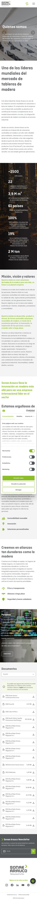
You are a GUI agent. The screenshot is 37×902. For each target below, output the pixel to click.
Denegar (18, 490)
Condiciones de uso (12, 895)
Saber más (7, 654)
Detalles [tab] (19, 416)
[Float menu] (33, 881)
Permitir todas (18, 478)
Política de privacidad (23, 895)
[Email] (15, 851)
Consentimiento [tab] (8, 416)
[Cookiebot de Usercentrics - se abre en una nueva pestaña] (26, 411)
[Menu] (33, 3)
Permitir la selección (18, 484)
